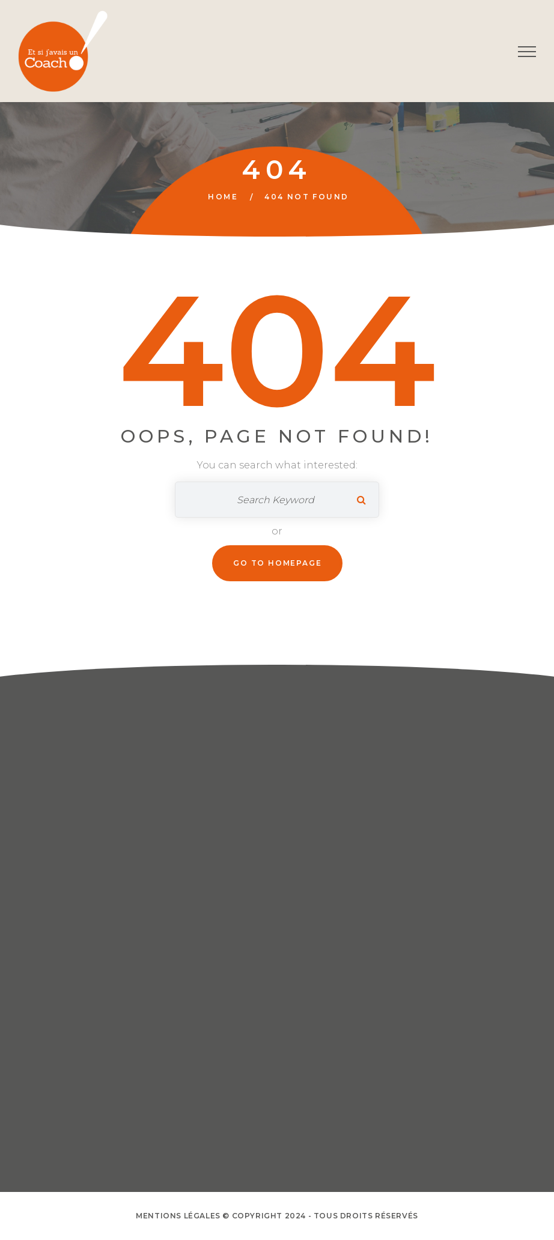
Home (223, 196)
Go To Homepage (277, 562)
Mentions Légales (178, 1215)
